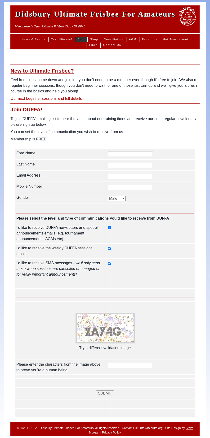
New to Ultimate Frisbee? (42, 71)
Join (81, 39)
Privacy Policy (111, 432)
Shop (94, 39)
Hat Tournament (175, 39)
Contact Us (112, 44)
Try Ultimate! (61, 39)
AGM (132, 39)
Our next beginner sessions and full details (46, 98)
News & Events (34, 39)
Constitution (113, 39)
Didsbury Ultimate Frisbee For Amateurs (95, 14)
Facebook (149, 39)
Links (93, 44)
